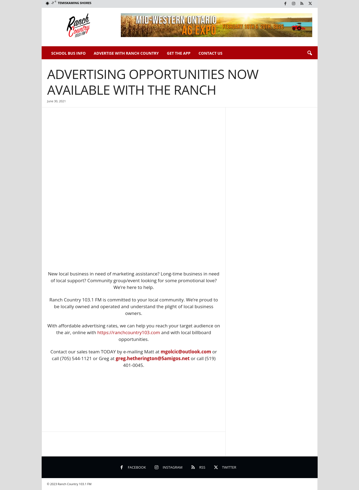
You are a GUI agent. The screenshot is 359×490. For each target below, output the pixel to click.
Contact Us (210, 53)
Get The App (178, 53)
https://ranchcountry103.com (128, 332)
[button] (309, 53)
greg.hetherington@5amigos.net (153, 358)
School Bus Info (68, 53)
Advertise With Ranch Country (126, 53)
